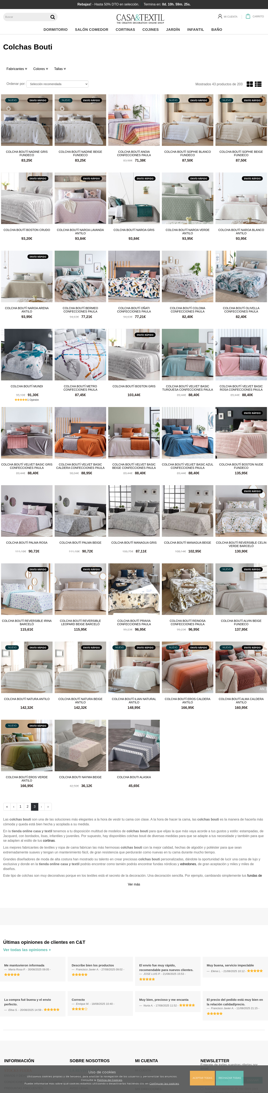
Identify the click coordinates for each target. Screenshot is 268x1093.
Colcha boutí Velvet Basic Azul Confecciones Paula (187, 466)
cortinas (49, 840)
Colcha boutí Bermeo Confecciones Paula (80, 309)
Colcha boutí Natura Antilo (27, 699)
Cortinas (126, 30)
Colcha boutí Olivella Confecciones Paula (241, 309)
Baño (218, 30)
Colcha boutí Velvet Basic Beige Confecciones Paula (134, 466)
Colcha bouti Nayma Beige (80, 777)
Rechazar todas (230, 1077)
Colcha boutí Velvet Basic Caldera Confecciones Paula (80, 466)
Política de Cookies (109, 1080)
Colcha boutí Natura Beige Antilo (80, 700)
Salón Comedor (93, 30)
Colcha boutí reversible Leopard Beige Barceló (80, 622)
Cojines (151, 30)
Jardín (174, 30)
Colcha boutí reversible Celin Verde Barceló (241, 544)
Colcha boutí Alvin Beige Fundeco (241, 622)
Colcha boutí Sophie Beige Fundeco (241, 153)
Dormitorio (57, 30)
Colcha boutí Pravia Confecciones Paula (134, 622)
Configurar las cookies (164, 1083)
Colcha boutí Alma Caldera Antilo (241, 700)
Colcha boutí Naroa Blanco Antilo (241, 231)
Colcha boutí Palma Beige (80, 542)
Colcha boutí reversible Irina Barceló (27, 622)
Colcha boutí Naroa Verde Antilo (187, 231)
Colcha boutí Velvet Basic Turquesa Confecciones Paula (187, 388)
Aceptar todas (202, 1077)
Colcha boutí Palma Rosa (26, 542)
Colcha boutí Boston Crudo (27, 230)
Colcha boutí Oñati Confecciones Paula (134, 309)
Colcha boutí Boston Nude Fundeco (241, 466)
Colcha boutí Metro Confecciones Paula (80, 388)
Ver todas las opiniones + (27, 950)
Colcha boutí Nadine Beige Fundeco (80, 153)
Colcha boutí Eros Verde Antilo (27, 778)
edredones (188, 864)
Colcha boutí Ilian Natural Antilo (134, 700)
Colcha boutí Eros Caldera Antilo (187, 700)
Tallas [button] (60, 69)
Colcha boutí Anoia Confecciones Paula (134, 153)
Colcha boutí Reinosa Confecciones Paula (187, 622)
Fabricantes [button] (16, 69)
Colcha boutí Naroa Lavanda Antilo (80, 231)
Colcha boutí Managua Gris (134, 542)
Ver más (134, 884)
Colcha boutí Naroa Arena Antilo (27, 309)
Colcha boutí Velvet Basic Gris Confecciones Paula (27, 466)
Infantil (196, 30)
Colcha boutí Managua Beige (187, 542)
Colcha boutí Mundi (27, 386)
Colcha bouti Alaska (134, 777)
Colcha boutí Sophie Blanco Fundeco (187, 153)
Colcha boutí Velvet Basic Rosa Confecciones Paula (241, 388)
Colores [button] (40, 69)
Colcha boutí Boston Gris (133, 386)
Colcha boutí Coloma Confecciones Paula (187, 309)
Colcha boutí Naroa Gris (133, 230)
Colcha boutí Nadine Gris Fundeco (27, 153)
